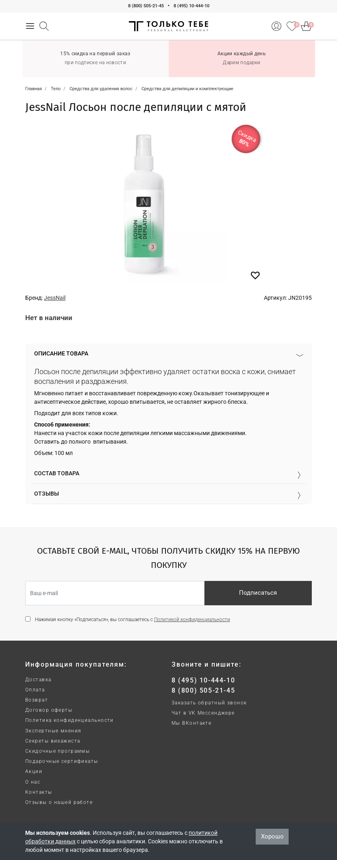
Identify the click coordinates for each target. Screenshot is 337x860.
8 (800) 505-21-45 (146, 6)
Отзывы (46, 493)
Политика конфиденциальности (69, 720)
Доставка (38, 679)
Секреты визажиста (52, 741)
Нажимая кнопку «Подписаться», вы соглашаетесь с (132, 619)
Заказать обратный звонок (209, 703)
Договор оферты (48, 710)
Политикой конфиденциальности (192, 619)
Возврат (36, 700)
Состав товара (56, 473)
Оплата (35, 690)
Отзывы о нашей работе (59, 802)
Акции (33, 771)
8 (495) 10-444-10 (191, 6)
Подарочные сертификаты (61, 761)
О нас (32, 782)
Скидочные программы (57, 751)
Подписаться (258, 592)
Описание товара (61, 353)
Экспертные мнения (53, 731)
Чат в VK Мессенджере (203, 713)
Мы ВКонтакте (191, 723)
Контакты (38, 792)
